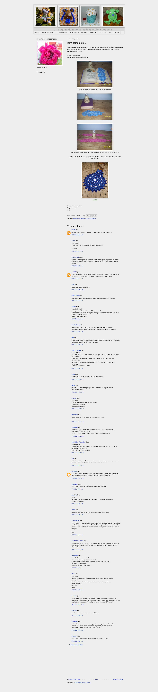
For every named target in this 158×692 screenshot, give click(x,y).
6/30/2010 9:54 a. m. (77, 344)
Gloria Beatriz (76, 325)
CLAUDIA (74, 484)
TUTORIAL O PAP (113, 33)
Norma (74, 596)
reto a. (87, 218)
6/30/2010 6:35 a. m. (77, 266)
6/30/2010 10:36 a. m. (78, 408)
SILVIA (74, 230)
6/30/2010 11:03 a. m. (78, 421)
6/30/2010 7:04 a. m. (77, 289)
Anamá (74, 272)
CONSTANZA (76, 295)
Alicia (73, 374)
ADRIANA (75, 427)
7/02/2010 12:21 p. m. (78, 604)
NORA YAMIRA (76, 350)
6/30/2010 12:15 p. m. (78, 465)
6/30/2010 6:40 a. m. (77, 279)
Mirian (73, 574)
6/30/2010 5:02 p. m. (77, 515)
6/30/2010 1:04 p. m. (77, 489)
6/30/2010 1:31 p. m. (77, 503)
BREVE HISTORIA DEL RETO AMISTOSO (54, 33)
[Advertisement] (94, 662)
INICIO (37, 33)
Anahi (73, 240)
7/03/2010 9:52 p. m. (77, 630)
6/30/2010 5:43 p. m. (77, 549)
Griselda (74, 471)
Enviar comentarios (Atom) (83, 683)
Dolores (74, 398)
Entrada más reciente (73, 679)
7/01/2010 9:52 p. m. (77, 568)
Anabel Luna (75, 520)
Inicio (96, 679)
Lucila (73, 385)
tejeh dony (75, 555)
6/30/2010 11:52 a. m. (78, 436)
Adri (73, 458)
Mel (73, 337)
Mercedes (75, 414)
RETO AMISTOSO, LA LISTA (78, 33)
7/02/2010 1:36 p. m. (77, 615)
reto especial (92, 218)
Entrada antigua (118, 679)
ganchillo (75, 218)
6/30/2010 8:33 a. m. (77, 332)
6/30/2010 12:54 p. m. (78, 478)
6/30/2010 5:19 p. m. (77, 535)
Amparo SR (75, 257)
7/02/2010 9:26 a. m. (77, 590)
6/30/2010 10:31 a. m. (78, 392)
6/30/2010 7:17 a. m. (77, 319)
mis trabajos (81, 218)
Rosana (74, 636)
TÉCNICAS (93, 33)
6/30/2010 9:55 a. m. (77, 368)
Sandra (74, 306)
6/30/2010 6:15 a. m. (77, 235)
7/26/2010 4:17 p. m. (77, 641)
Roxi (73, 284)
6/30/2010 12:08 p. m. (78, 452)
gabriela (74, 495)
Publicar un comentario (76, 645)
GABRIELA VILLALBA (78, 442)
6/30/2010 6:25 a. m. (77, 251)
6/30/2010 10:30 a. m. (78, 379)
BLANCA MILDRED (77, 541)
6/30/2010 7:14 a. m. (77, 300)
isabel (73, 509)
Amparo (74, 610)
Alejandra (75, 621)
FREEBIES (102, 33)
